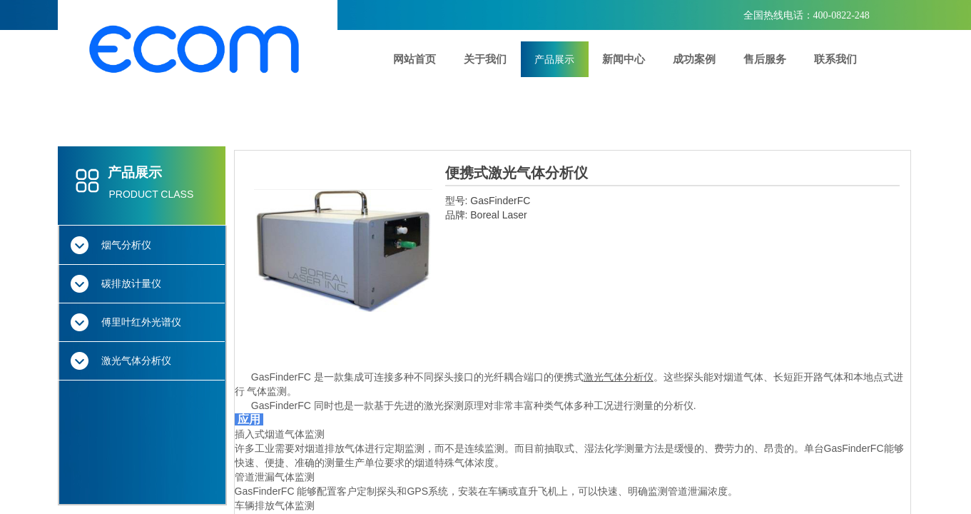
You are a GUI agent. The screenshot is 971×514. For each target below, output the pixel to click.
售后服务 (764, 59)
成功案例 (694, 59)
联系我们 (835, 59)
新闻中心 (623, 59)
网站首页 (414, 59)
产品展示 (554, 59)
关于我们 (485, 59)
